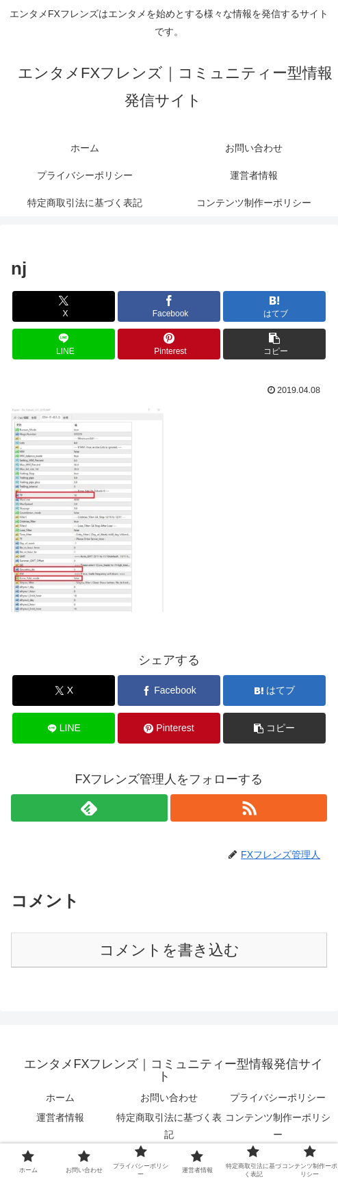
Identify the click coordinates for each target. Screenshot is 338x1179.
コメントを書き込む (169, 950)
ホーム (60, 1097)
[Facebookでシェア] (169, 306)
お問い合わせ (169, 1097)
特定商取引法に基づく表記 (169, 1126)
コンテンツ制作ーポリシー (277, 1126)
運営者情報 (60, 1117)
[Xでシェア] (63, 306)
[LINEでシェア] (63, 344)
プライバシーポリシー (278, 1097)
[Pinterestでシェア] (169, 344)
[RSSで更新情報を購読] (248, 808)
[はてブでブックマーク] (274, 306)
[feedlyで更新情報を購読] (89, 808)
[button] (274, 344)
